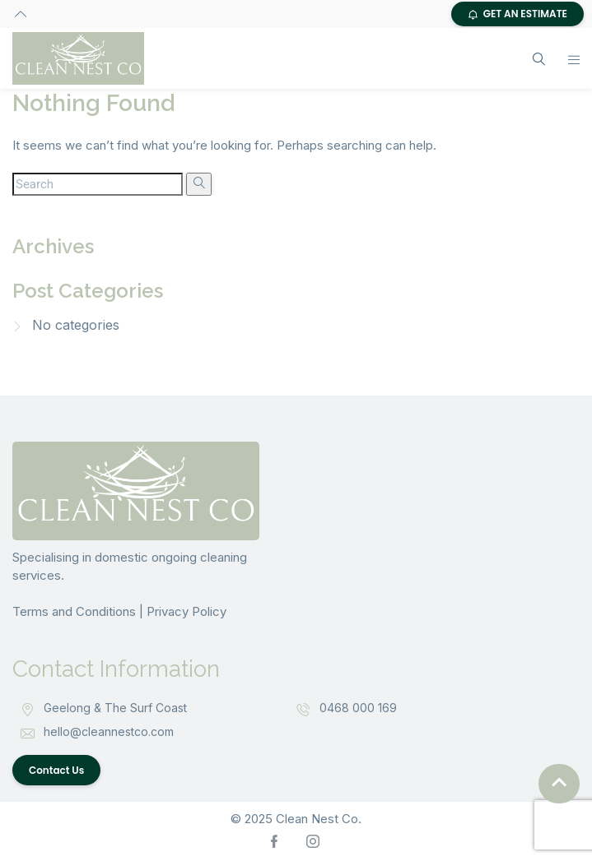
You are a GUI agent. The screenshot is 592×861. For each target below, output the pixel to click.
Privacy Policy (186, 611)
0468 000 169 (358, 708)
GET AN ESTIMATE (517, 14)
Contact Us (56, 770)
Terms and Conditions (74, 611)
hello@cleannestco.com (109, 731)
